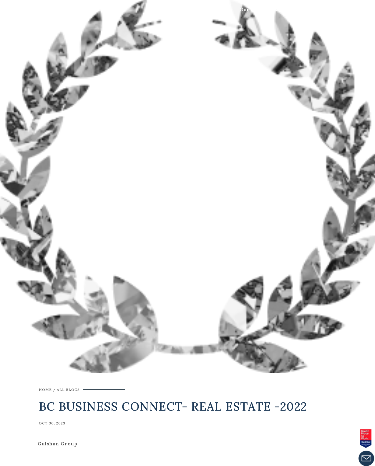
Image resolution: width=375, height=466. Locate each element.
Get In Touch (312, 9)
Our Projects (256, 9)
